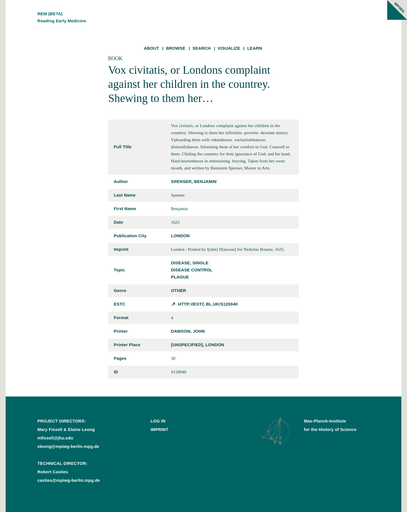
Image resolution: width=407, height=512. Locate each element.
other (178, 290)
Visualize (229, 48)
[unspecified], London (197, 344)
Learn (254, 48)
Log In (157, 421)
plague (180, 276)
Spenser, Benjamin (194, 181)
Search (201, 48)
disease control (192, 269)
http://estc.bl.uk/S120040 (208, 304)
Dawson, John (188, 331)
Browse (176, 48)
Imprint (159, 429)
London (180, 235)
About (151, 48)
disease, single (190, 262)
